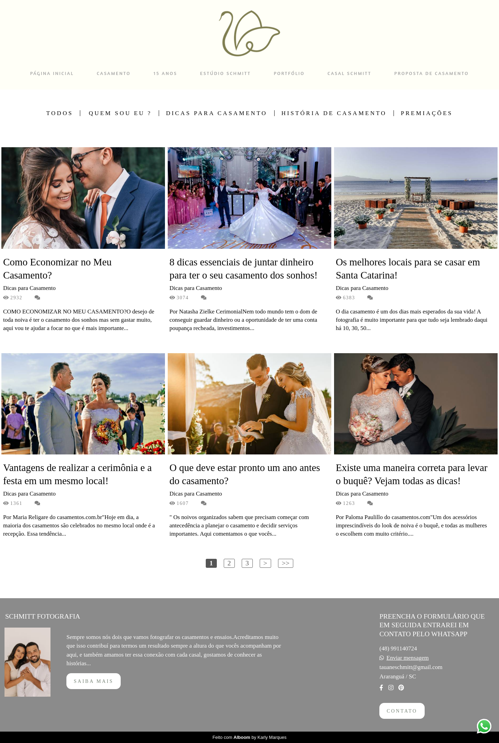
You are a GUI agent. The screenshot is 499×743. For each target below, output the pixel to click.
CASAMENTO (114, 73)
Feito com (250, 737)
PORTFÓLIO (289, 73)
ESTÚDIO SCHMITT (225, 73)
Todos (59, 113)
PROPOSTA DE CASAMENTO (431, 73)
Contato (402, 711)
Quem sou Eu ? (120, 113)
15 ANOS (165, 73)
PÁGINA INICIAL (52, 73)
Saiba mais (93, 681)
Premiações (427, 113)
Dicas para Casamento (216, 113)
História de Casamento (334, 113)
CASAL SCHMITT (349, 73)
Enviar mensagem (408, 658)
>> (285, 563)
